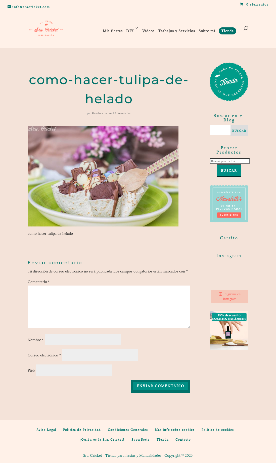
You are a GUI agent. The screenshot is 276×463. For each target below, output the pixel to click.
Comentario (39, 282)
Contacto (183, 439)
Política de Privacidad (82, 430)
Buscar (229, 170)
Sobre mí (207, 31)
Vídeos (148, 31)
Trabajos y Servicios (176, 31)
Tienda (163, 439)
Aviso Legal (46, 430)
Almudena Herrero (101, 113)
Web (31, 370)
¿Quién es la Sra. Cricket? (102, 439)
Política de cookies (218, 430)
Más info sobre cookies (175, 430)
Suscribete (140, 439)
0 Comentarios (122, 113)
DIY (130, 31)
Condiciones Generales (128, 430)
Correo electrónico (44, 355)
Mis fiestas (113, 31)
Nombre (36, 340)
